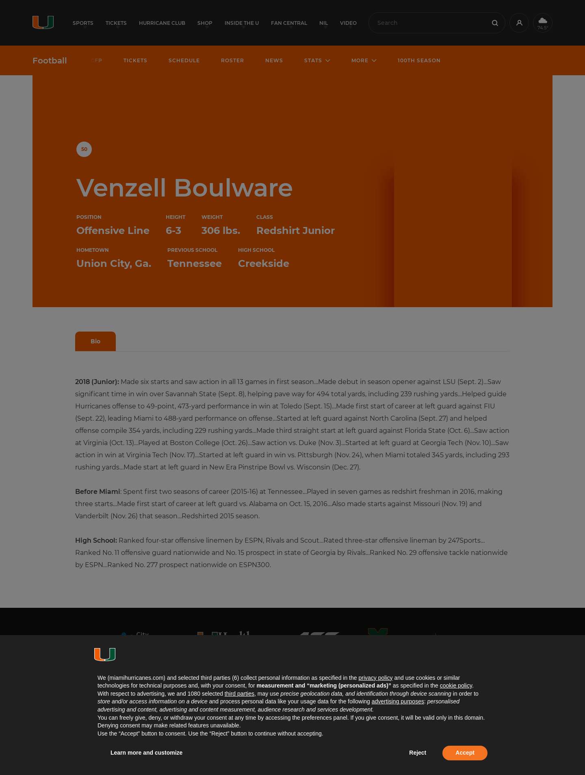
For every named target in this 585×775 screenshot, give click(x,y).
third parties (239, 693)
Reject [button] (417, 752)
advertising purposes (398, 701)
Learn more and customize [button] (146, 752)
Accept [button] (464, 752)
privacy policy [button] (375, 678)
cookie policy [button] (456, 685)
